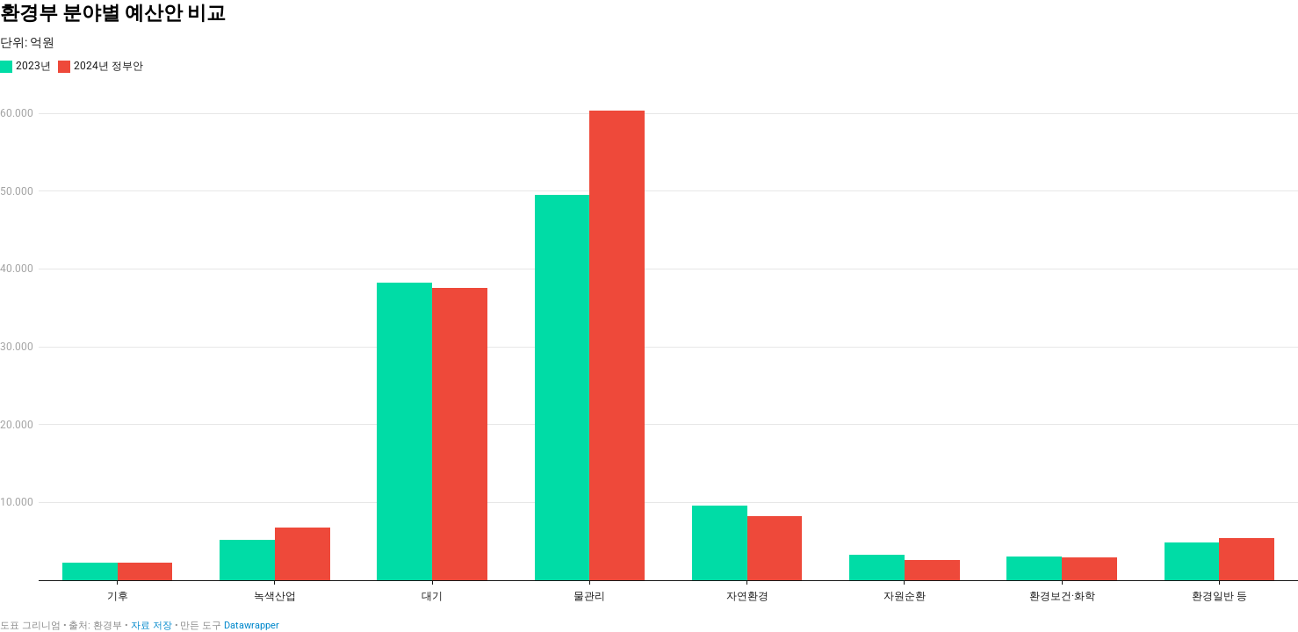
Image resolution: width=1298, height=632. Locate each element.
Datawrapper (251, 625)
